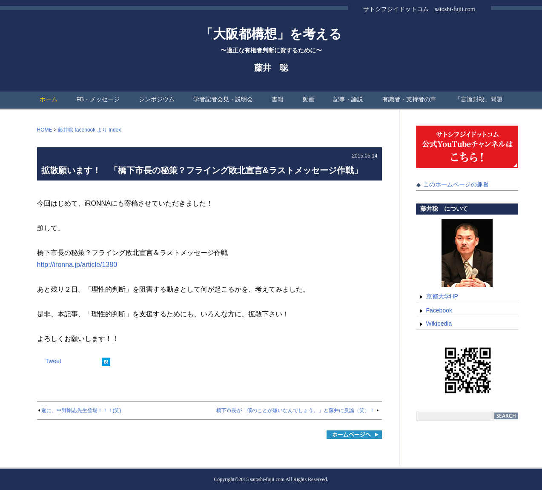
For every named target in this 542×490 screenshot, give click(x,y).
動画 (309, 99)
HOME (44, 130)
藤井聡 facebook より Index (89, 130)
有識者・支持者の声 (409, 99)
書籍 (278, 99)
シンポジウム (157, 99)
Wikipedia (439, 323)
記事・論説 (348, 99)
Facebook (439, 310)
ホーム (48, 99)
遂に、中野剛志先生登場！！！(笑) (81, 410)
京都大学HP (442, 296)
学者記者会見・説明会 (223, 99)
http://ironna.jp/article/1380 (77, 264)
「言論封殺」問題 (478, 99)
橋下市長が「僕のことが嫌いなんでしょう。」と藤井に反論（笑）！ (295, 410)
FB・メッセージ (98, 99)
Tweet (53, 361)
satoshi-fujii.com (267, 479)
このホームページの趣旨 (456, 184)
